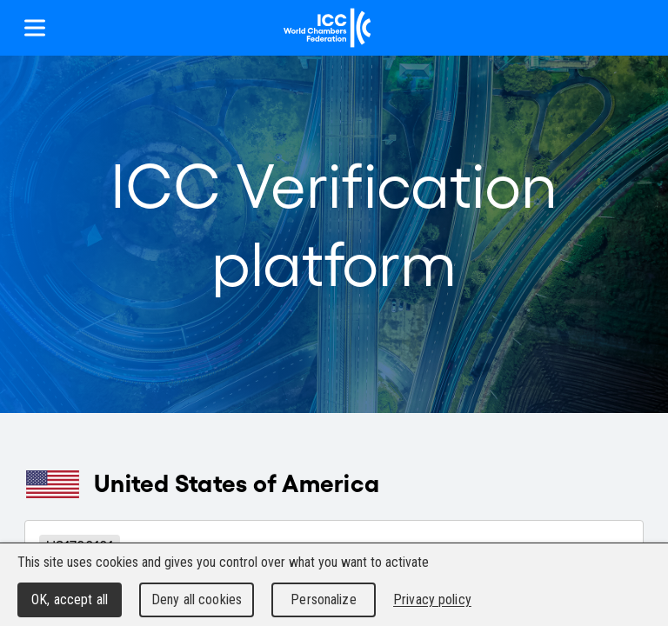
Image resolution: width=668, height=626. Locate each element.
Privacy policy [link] (432, 599)
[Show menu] (35, 28)
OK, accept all (69, 599)
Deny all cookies (196, 599)
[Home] (327, 28)
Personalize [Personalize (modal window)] (323, 599)
